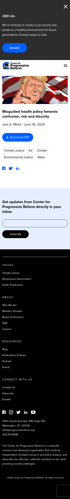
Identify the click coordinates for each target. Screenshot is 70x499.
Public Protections (12, 285)
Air (30, 150)
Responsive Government (16, 279)
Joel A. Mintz (11, 124)
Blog (4, 349)
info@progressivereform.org (18, 430)
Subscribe (15, 234)
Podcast (6, 361)
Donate (14, 48)
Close (66, 6)
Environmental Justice (18, 157)
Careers (6, 329)
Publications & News (14, 355)
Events (6, 367)
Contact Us (8, 387)
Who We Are (9, 305)
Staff (4, 323)
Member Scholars (12, 311)
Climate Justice (14, 150)
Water (41, 157)
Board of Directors (13, 317)
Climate (42, 150)
